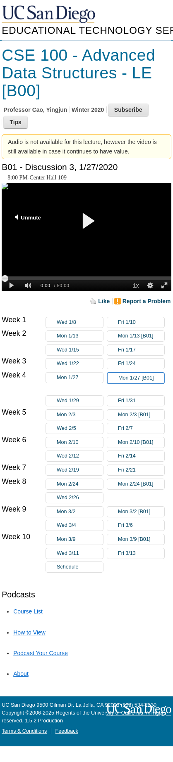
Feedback (66, 731)
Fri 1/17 (141, 350)
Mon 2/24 (80, 484)
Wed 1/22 (80, 364)
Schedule (68, 567)
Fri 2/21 (141, 470)
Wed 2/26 (80, 498)
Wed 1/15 (80, 350)
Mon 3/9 (80, 539)
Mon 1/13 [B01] (141, 336)
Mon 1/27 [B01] (141, 379)
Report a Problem (147, 301)
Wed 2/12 (80, 456)
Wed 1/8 (80, 322)
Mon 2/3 (80, 415)
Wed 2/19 (80, 470)
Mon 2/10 (80, 442)
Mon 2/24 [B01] (141, 484)
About (21, 673)
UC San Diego (49, 14)
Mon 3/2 (80, 512)
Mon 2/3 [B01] (141, 415)
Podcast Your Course (40, 653)
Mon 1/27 (80, 378)
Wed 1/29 (80, 401)
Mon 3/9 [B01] (141, 539)
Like (104, 301)
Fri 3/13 (141, 553)
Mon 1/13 (80, 336)
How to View (29, 632)
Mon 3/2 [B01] (141, 512)
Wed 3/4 (80, 525)
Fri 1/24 (141, 364)
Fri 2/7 (141, 428)
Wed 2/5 (80, 428)
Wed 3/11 (80, 553)
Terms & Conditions (24, 731)
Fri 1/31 (141, 401)
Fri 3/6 (141, 525)
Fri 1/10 (141, 322)
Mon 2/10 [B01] (141, 442)
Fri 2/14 (141, 456)
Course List (28, 611)
